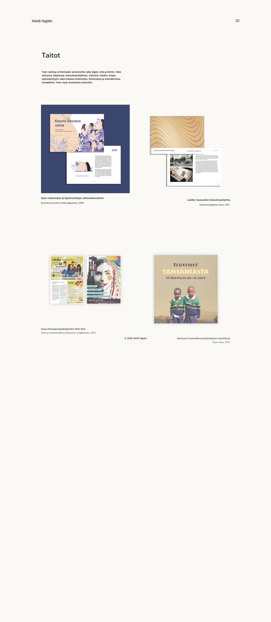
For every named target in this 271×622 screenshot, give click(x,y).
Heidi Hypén (43, 20)
